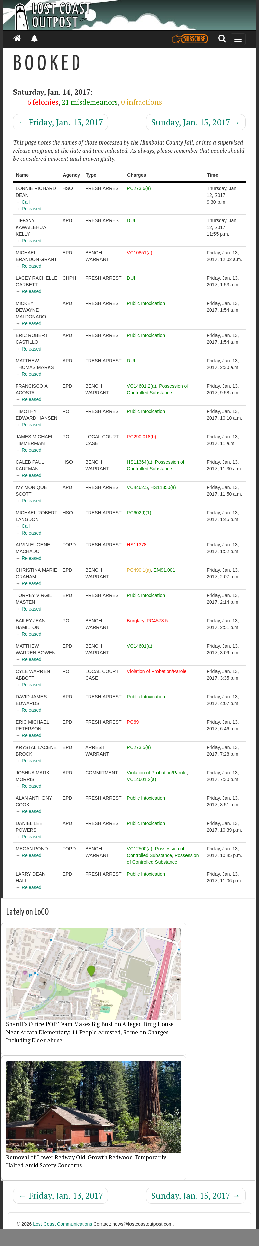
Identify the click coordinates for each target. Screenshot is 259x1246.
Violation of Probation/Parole (156, 671)
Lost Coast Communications (62, 1224)
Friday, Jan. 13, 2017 (60, 122)
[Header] (129, 15)
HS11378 (136, 544)
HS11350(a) (163, 487)
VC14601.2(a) (141, 386)
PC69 (133, 722)
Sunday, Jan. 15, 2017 (195, 122)
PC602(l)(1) (139, 512)
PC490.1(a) (139, 570)
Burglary (135, 620)
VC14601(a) (139, 646)
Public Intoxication (146, 303)
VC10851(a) (139, 252)
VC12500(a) (139, 848)
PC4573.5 (157, 620)
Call (26, 202)
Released (31, 208)
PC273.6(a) (139, 188)
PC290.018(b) (141, 436)
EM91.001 (164, 570)
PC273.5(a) (139, 747)
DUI (131, 220)
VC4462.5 (137, 487)
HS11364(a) (139, 462)
